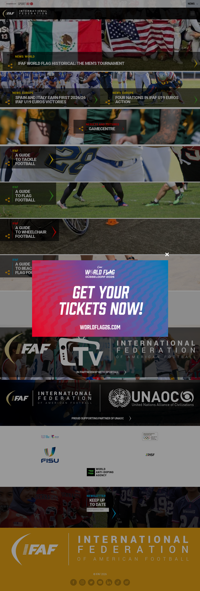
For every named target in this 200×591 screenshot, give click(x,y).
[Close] (167, 254)
